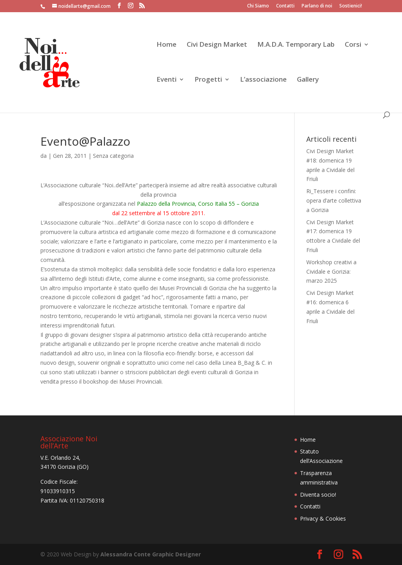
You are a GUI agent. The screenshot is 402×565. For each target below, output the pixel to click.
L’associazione (263, 80)
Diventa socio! (318, 494)
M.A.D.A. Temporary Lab (296, 45)
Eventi (166, 80)
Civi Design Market (217, 45)
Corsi (353, 45)
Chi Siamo (258, 6)
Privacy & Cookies (323, 518)
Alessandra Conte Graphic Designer (150, 554)
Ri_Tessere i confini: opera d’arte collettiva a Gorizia (333, 200)
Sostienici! (350, 6)
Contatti (285, 6)
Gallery (308, 80)
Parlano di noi (317, 6)
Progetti (208, 80)
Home (166, 45)
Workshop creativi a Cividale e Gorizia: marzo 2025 (331, 271)
